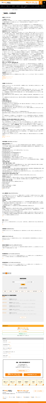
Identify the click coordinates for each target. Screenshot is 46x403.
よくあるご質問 (23, 7)
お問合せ (5, 398)
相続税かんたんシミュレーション (7, 76)
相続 (2, 79)
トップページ (6, 397)
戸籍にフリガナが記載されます (7, 348)
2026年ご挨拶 (5, 340)
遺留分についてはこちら (6, 136)
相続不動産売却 (35, 291)
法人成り (22, 291)
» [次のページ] (10, 273)
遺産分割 (16, 291)
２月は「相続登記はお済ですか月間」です (9, 351)
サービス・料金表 (12, 397)
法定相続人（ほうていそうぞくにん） (26, 310)
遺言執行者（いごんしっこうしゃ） (26, 303)
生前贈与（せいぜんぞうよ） (26, 313)
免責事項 (33, 397)
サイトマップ (38, 397)
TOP (6, 9)
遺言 (4, 137)
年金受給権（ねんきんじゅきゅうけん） (26, 307)
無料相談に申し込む (32, 374)
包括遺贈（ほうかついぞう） (26, 300)
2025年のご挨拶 (5, 355)
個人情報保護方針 (26, 397)
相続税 (5, 291)
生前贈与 (10, 291)
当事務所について (19, 397)
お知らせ (9, 342)
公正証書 (28, 291)
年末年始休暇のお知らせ (6, 344)
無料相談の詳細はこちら (23, 370)
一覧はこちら (23, 317)
